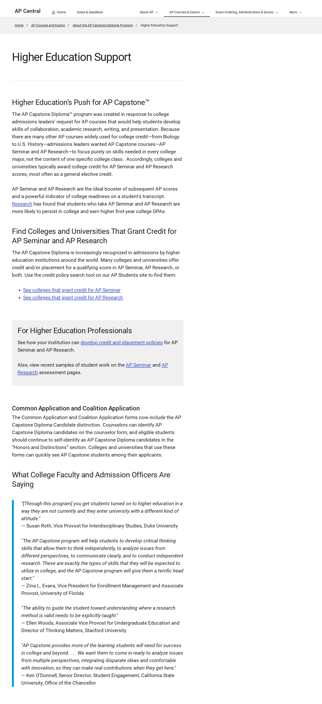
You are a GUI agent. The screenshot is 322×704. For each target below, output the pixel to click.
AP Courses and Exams (48, 25)
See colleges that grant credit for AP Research (73, 297)
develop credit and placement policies (122, 342)
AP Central (28, 11)
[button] (295, 8)
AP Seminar (138, 365)
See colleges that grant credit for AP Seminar (71, 290)
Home (19, 25)
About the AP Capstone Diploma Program (103, 25)
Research (22, 204)
